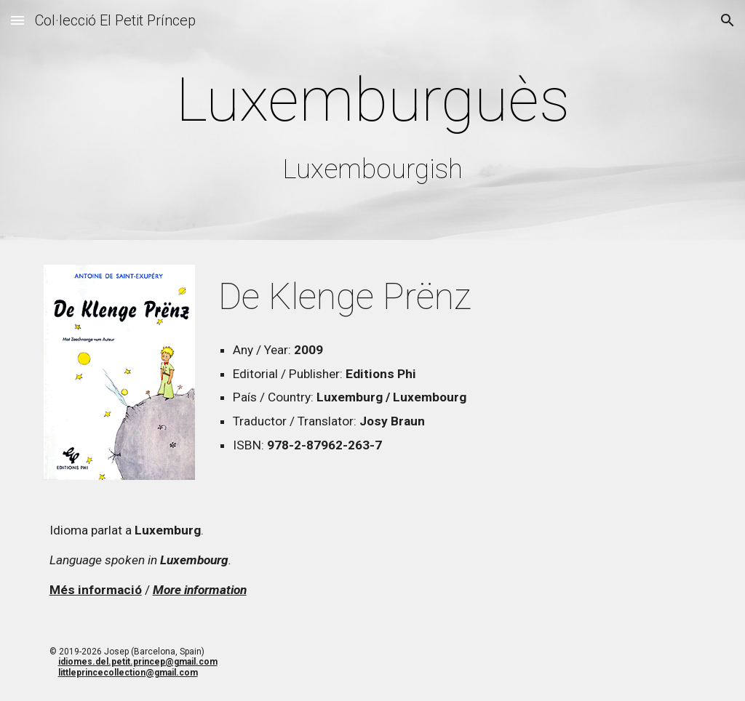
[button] (17, 20)
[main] (373, 123)
